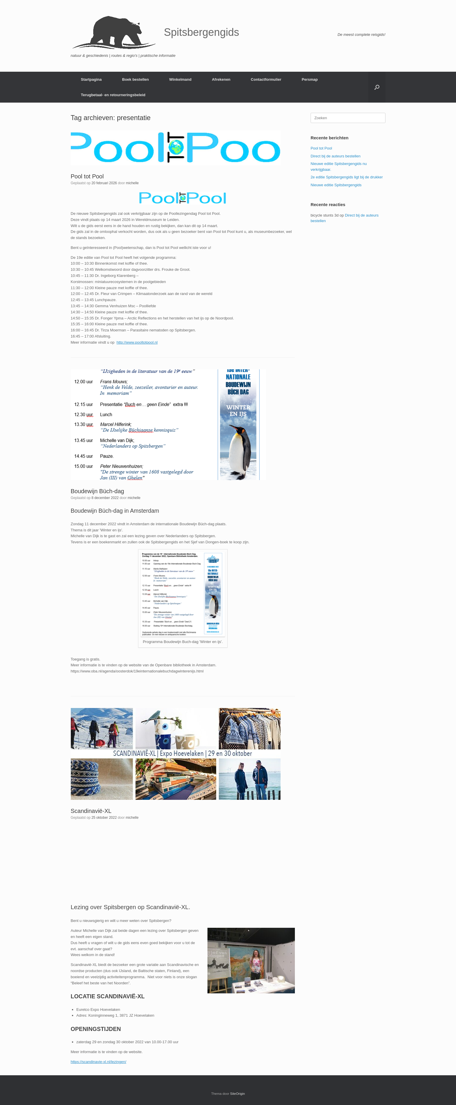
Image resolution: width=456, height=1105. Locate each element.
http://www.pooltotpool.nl (137, 342)
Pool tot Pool (87, 176)
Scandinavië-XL (91, 811)
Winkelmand (180, 79)
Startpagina (91, 79)
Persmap (310, 79)
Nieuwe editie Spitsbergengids (336, 185)
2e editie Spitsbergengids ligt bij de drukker (347, 177)
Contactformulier (266, 79)
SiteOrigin (237, 1093)
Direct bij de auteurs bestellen (335, 156)
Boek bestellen (135, 79)
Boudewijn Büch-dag (97, 491)
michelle (132, 183)
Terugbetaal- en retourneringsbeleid (113, 95)
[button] (376, 87)
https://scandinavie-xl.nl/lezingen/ (98, 1062)
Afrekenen (221, 79)
